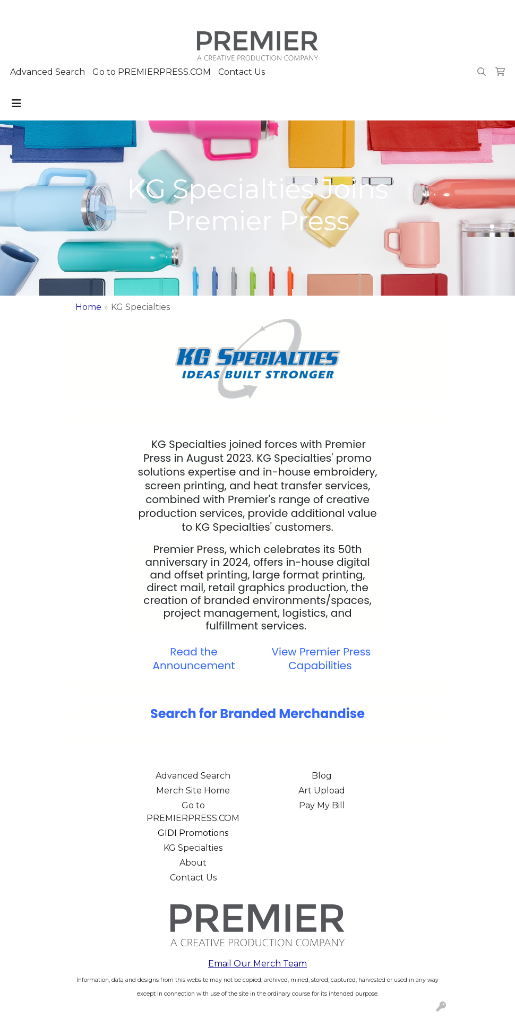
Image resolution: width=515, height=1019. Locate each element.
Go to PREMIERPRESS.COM (151, 72)
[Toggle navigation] (16, 103)
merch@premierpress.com (446, 11)
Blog (322, 776)
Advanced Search (47, 72)
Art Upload (321, 790)
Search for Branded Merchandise (257, 713)
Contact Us (241, 72)
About (193, 863)
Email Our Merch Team (257, 963)
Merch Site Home (193, 790)
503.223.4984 (353, 11)
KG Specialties (193, 848)
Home (88, 307)
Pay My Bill (322, 805)
